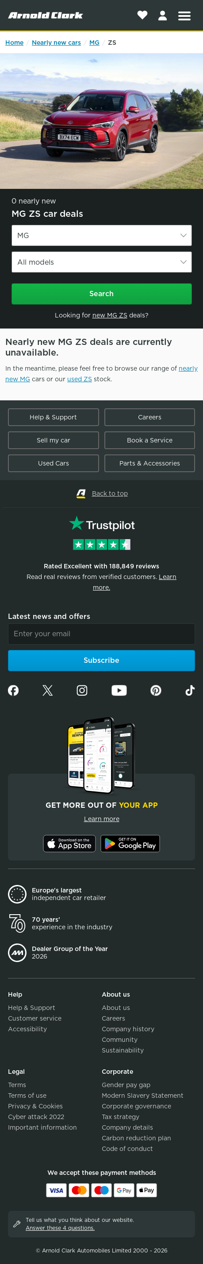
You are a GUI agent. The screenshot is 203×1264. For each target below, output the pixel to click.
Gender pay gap (126, 1084)
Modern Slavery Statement (143, 1095)
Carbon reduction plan (136, 1138)
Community (120, 1039)
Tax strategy (120, 1116)
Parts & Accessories (149, 463)
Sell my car (53, 440)
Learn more (101, 818)
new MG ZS (109, 315)
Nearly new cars (56, 42)
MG (94, 42)
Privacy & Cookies (35, 1106)
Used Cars (53, 463)
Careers (149, 417)
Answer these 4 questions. (60, 1228)
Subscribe (101, 660)
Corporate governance (136, 1106)
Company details (127, 1127)
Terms (17, 1084)
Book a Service (149, 440)
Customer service (34, 1018)
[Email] (101, 634)
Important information (42, 1127)
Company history (128, 1029)
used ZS (79, 379)
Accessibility (27, 1029)
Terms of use (27, 1095)
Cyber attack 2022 (36, 1116)
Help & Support (53, 417)
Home (14, 42)
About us (116, 1007)
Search (101, 294)
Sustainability (123, 1050)
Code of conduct (127, 1148)
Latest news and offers (49, 616)
